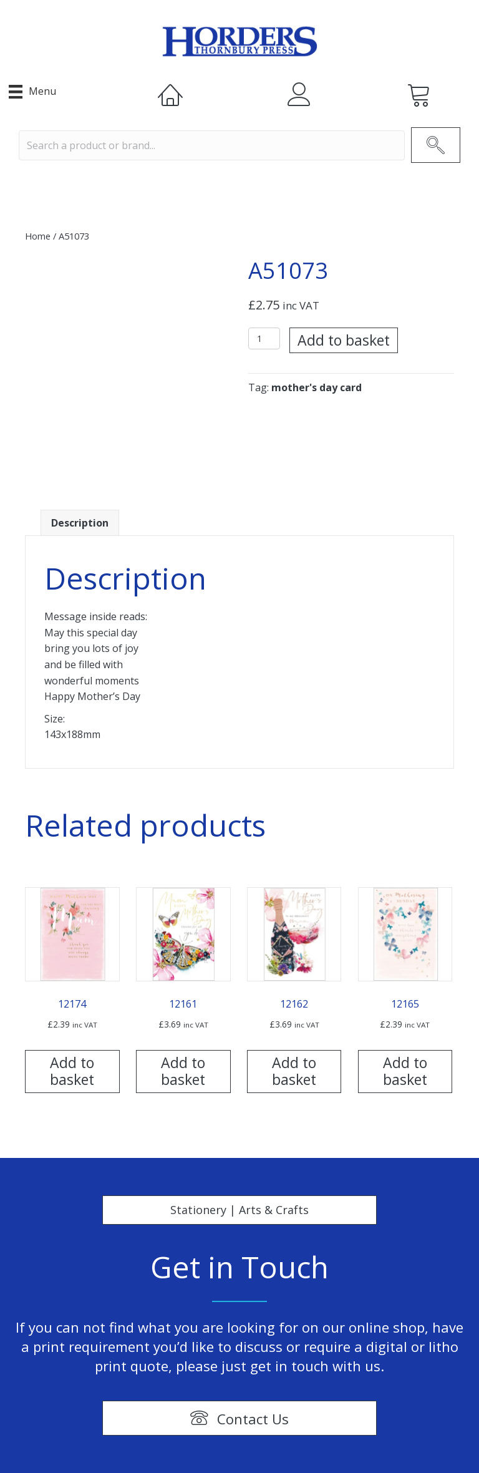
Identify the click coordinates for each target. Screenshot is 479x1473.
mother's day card (316, 387)
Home (38, 236)
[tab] (80, 523)
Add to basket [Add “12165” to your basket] (405, 1071)
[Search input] (212, 145)
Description (80, 523)
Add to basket (344, 340)
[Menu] (32, 91)
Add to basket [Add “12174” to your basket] (72, 1071)
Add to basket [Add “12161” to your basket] (183, 1071)
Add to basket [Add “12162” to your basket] (294, 1071)
